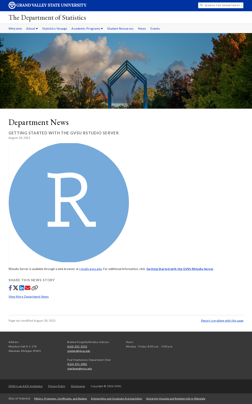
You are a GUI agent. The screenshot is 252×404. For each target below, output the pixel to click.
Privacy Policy (56, 386)
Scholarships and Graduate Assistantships (116, 398)
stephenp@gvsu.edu (79, 368)
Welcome (15, 28)
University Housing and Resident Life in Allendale (175, 398)
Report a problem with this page (222, 320)
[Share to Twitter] (16, 289)
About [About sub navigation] (32, 28)
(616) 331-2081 (77, 364)
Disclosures (78, 386)
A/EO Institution (26, 386)
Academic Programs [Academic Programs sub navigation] (87, 28)
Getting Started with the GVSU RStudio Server (180, 269)
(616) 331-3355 (77, 346)
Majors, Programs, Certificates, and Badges (60, 398)
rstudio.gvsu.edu (90, 269)
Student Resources (120, 28)
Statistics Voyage (54, 28)
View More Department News (29, 296)
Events (155, 28)
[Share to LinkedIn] (22, 289)
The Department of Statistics (47, 17)
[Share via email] (28, 289)
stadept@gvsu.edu (78, 350)
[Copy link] (34, 289)
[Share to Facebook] (11, 289)
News (142, 28)
